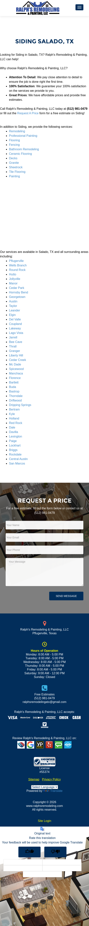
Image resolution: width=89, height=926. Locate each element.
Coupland (15, 323)
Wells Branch (18, 265)
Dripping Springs (20, 405)
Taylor (13, 305)
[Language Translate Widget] (44, 787)
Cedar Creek (17, 360)
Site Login (44, 820)
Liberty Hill (16, 355)
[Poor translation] (55, 852)
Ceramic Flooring (20, 153)
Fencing (14, 144)
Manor (13, 283)
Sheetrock (16, 167)
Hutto (12, 274)
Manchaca (16, 373)
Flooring (14, 140)
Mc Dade (15, 364)
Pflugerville (16, 260)
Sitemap (33, 779)
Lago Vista (16, 332)
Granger (14, 351)
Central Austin (18, 459)
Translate (53, 790)
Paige (13, 441)
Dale (12, 427)
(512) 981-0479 (44, 512)
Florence (15, 378)
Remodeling (17, 131)
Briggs (13, 450)
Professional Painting (23, 135)
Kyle (12, 414)
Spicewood (16, 369)
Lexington (15, 436)
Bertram (14, 409)
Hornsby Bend (18, 292)
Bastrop (14, 391)
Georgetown (17, 296)
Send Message (66, 596)
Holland (14, 418)
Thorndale (16, 396)
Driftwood (15, 400)
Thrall (13, 346)
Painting (14, 176)
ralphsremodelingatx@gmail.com (44, 702)
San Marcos (17, 463)
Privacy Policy (51, 779)
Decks (13, 158)
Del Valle (15, 319)
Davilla (13, 432)
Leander (14, 310)
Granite (14, 162)
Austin (13, 301)
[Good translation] (29, 852)
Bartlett (14, 382)
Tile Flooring (17, 171)
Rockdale (15, 454)
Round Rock (17, 269)
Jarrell (13, 337)
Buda (12, 387)
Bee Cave (15, 341)
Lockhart (14, 445)
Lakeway (15, 328)
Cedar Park (16, 287)
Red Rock (15, 423)
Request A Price (28, 113)
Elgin (12, 314)
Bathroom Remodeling (24, 149)
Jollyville (14, 278)
